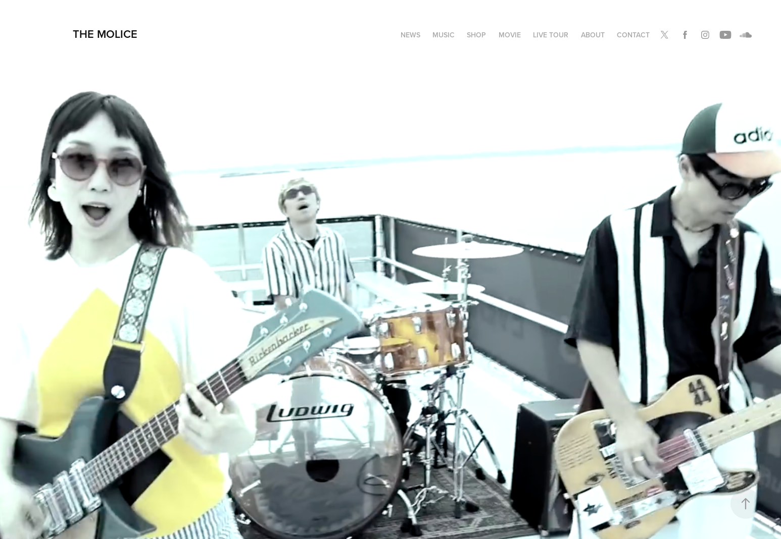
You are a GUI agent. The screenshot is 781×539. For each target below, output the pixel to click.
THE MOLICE (105, 34)
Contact (633, 35)
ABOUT (593, 35)
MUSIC (443, 35)
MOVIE (510, 35)
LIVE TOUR (550, 35)
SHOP (476, 35)
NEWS (410, 35)
